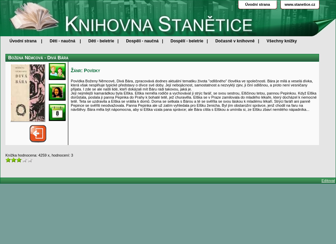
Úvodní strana (23, 41)
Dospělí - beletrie (187, 41)
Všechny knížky (282, 41)
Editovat (328, 181)
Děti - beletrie (101, 41)
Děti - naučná (62, 41)
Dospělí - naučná (142, 41)
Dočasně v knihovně (235, 41)
